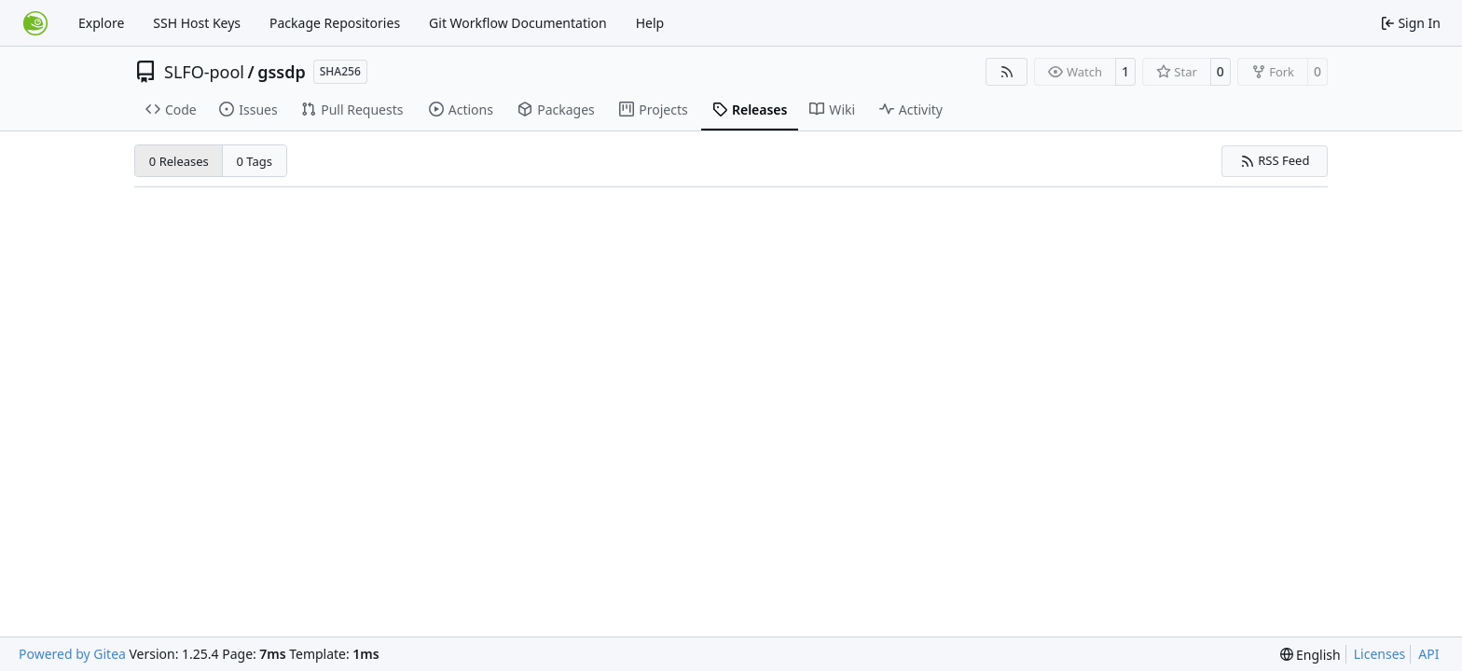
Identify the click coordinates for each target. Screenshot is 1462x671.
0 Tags (255, 161)
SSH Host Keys (197, 23)
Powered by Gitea (72, 654)
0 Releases (179, 161)
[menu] (1310, 655)
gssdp (281, 71)
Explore (101, 23)
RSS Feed (1275, 160)
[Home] (35, 23)
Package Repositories (334, 23)
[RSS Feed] (1007, 72)
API (1428, 654)
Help (650, 23)
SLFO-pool (204, 71)
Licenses (1380, 654)
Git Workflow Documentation (518, 23)
